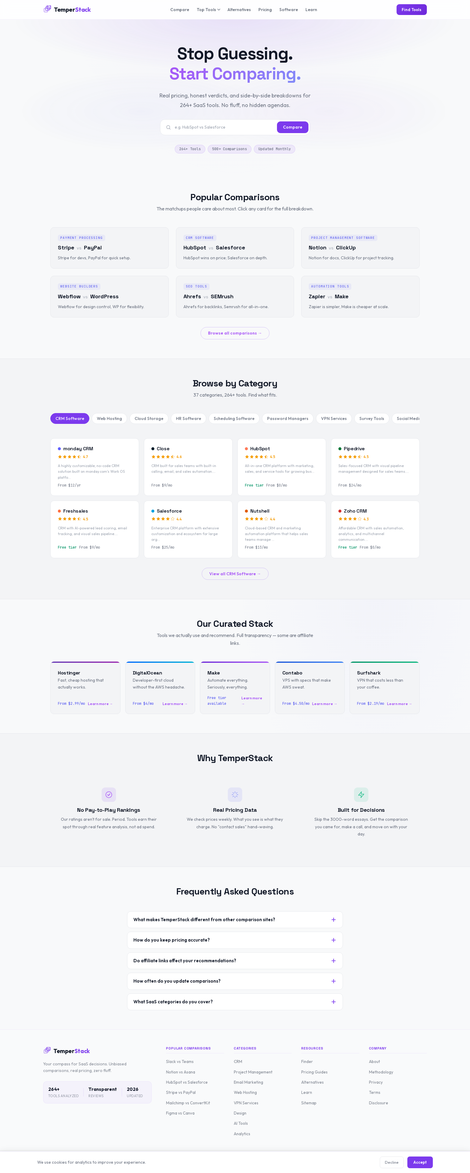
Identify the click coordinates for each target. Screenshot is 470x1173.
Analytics (242, 1133)
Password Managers (287, 418)
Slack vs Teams (180, 1061)
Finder (307, 1061)
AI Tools (241, 1123)
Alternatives (239, 9)
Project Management (253, 1072)
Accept (420, 1162)
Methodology (381, 1072)
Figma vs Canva (180, 1113)
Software (288, 9)
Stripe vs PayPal (181, 1092)
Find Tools (411, 9)
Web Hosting (109, 418)
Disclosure (378, 1102)
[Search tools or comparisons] (224, 127)
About (374, 1061)
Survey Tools (371, 418)
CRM (238, 1061)
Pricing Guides (314, 1072)
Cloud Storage (149, 418)
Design (240, 1113)
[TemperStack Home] (67, 9)
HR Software (188, 418)
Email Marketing (248, 1082)
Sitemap (309, 1102)
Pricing (265, 9)
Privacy (376, 1082)
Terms (374, 1092)
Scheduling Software (234, 418)
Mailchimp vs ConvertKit (188, 1102)
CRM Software (69, 418)
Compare (179, 9)
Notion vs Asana (180, 1072)
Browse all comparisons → (235, 333)
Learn (311, 9)
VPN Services (334, 418)
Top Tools (208, 9)
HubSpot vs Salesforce (187, 1082)
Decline (392, 1162)
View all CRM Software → (235, 573)
